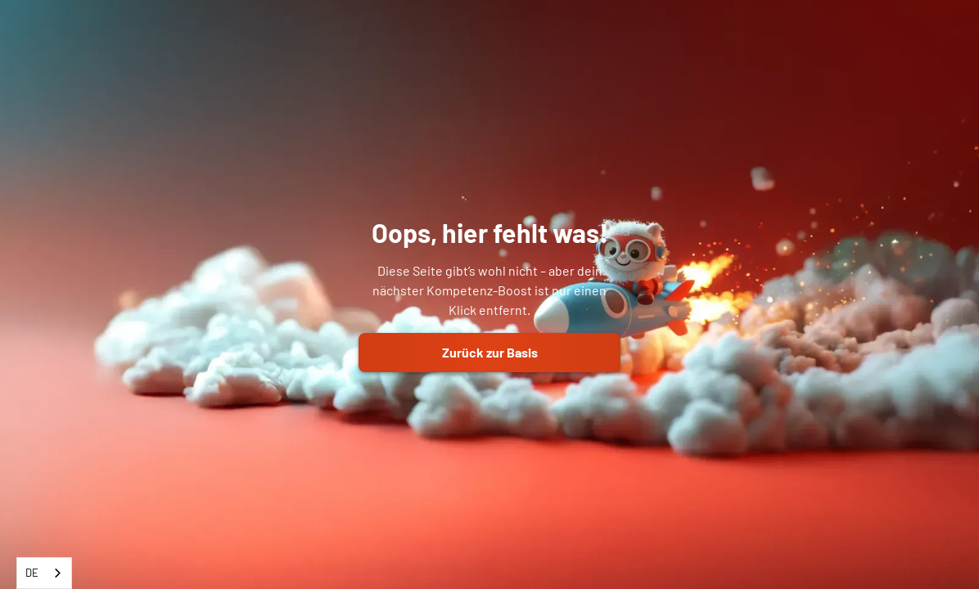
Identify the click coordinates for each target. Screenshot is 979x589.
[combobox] (44, 573)
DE (31, 572)
